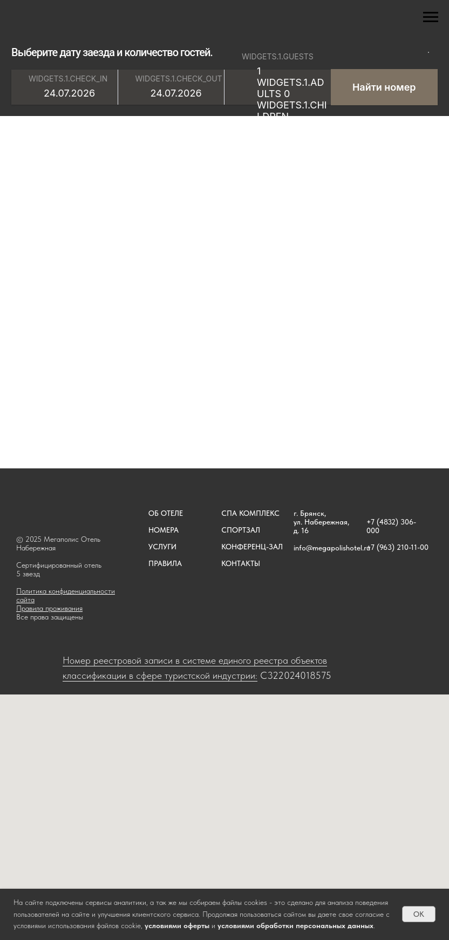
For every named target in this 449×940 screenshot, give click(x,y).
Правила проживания (49, 608)
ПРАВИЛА (165, 563)
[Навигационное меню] (430, 17)
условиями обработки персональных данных (295, 925)
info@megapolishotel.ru (332, 547)
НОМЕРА (163, 530)
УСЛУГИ (162, 546)
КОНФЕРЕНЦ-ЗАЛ (252, 546)
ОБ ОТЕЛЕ (165, 513)
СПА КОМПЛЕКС (250, 513)
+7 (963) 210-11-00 (397, 547)
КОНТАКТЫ (240, 563)
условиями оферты (177, 925)
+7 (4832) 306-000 (391, 526)
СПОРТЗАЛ (240, 530)
